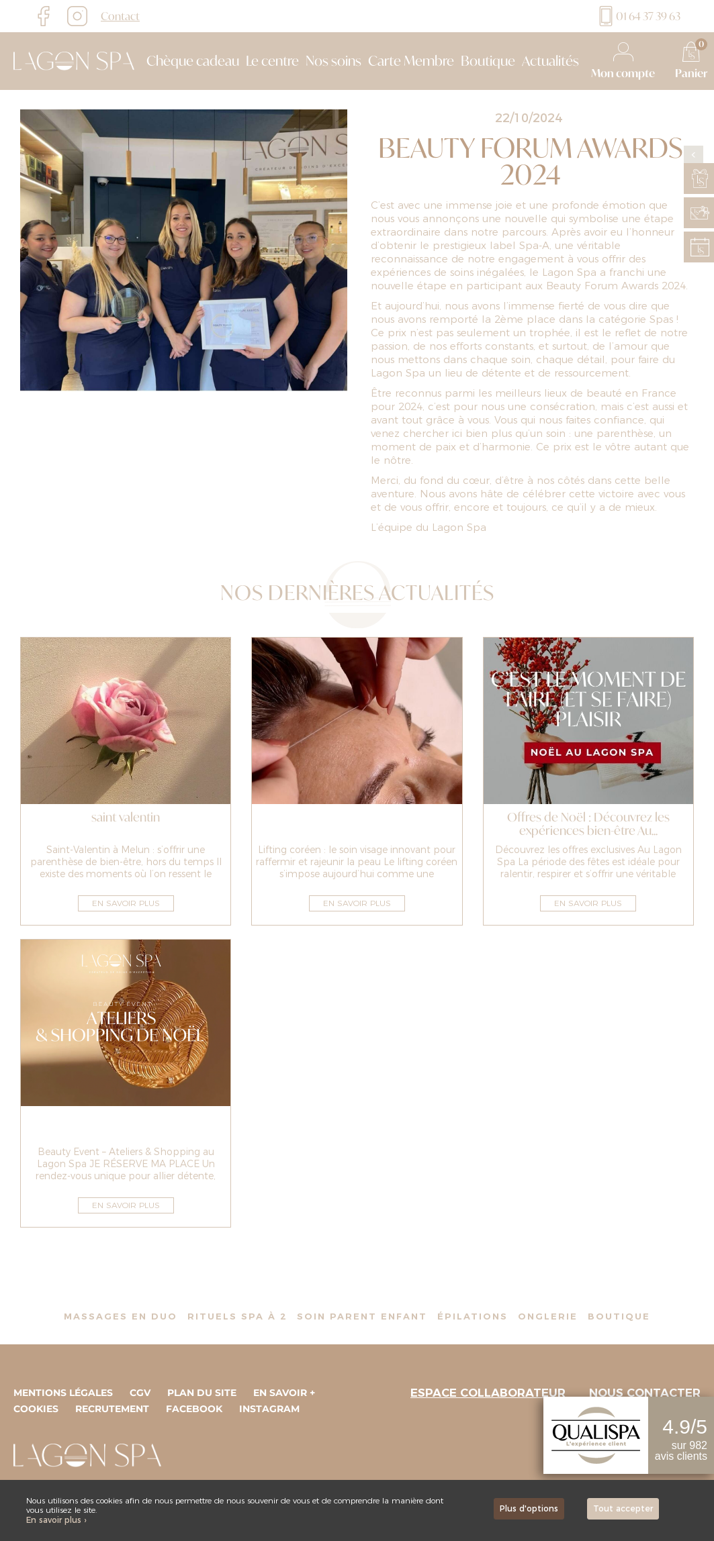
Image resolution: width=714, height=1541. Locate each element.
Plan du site (201, 1393)
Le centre (272, 61)
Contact (120, 16)
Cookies (35, 1409)
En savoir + (284, 1393)
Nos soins (333, 61)
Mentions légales (63, 1393)
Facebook (194, 1409)
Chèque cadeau (192, 61)
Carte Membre (411, 61)
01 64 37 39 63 (638, 16)
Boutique (488, 61)
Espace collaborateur (488, 1392)
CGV (140, 1393)
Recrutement (112, 1409)
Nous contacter (645, 1392)
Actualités (550, 61)
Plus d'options (529, 1508)
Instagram (269, 1409)
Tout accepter (623, 1508)
